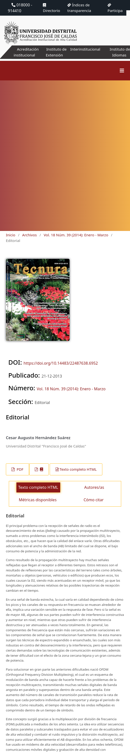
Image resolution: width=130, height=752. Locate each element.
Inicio (10, 234)
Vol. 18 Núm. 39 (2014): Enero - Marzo (76, 234)
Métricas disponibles (38, 499)
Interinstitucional (85, 49)
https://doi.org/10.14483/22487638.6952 (61, 363)
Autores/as (94, 487)
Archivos (29, 234)
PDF (19, 469)
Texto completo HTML (78, 469)
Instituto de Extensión (55, 52)
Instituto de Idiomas (119, 52)
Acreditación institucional (25, 52)
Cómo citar (93, 499)
